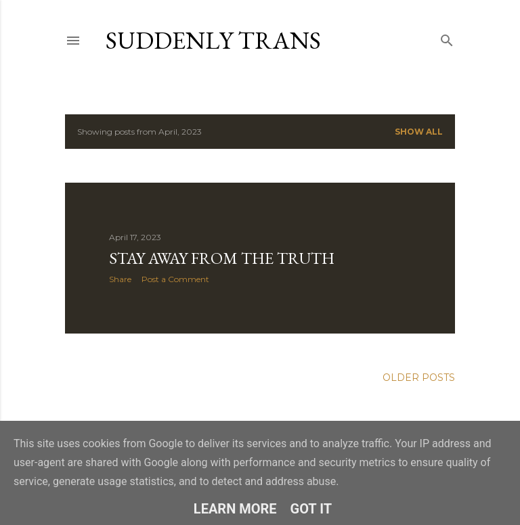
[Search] (447, 37)
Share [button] (120, 279)
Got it (311, 509)
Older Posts (419, 377)
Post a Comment (175, 279)
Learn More (235, 509)
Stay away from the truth (221, 258)
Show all (419, 132)
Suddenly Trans (213, 40)
